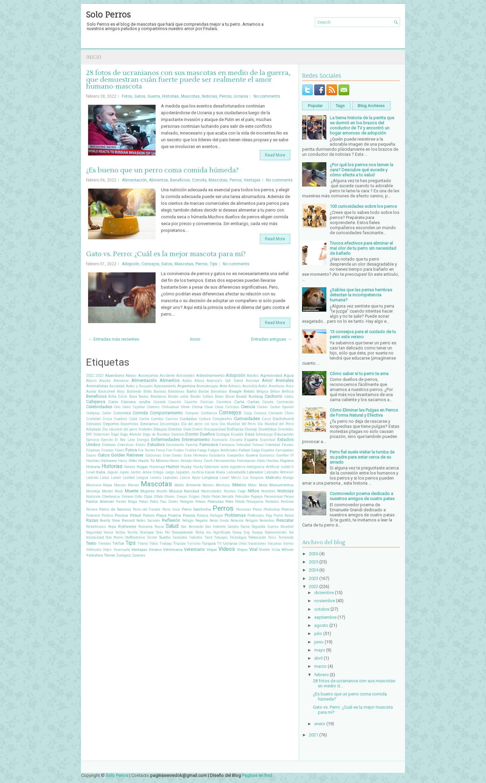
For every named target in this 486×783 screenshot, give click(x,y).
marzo (320, 666)
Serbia (120, 532)
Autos (262, 386)
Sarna (245, 526)
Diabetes (146, 429)
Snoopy (257, 532)
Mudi (119, 491)
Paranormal (273, 496)
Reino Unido (219, 520)
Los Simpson (253, 477)
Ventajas (252, 180)
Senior (108, 532)
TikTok (118, 543)
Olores (169, 496)
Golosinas (153, 455)
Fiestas (288, 445)
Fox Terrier (146, 450)
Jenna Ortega (152, 472)
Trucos (179, 543)
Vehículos (94, 549)
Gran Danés (172, 455)
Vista (276, 549)
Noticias (209, 96)
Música (175, 491)
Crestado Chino (281, 413)
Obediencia (111, 496)
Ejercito (107, 440)
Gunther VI (285, 455)
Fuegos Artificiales (223, 450)
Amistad (252, 380)
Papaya (257, 496)
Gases (91, 455)
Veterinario (194, 549)
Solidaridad (95, 537)
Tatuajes (221, 537)
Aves (290, 386)
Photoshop (272, 509)
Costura (260, 413)
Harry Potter (127, 461)
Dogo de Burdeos (156, 434)
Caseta (267, 402)
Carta (239, 401)
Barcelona (219, 391)
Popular (315, 105)
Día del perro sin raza (199, 424)
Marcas (120, 485)
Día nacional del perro (120, 429)
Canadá (159, 402)
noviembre (324, 600)
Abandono (114, 375)
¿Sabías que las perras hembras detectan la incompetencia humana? (361, 294)
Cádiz (289, 396)
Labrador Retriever (279, 472)
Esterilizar (125, 445)
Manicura (93, 485)
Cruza (107, 419)
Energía (143, 440)
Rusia (159, 526)
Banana (160, 391)
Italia (100, 472)
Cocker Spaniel (282, 407)
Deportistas (129, 424)
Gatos (139, 96)
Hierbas (272, 461)
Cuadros (120, 419)
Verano (155, 549)
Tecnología (238, 537)
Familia (192, 445)
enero (319, 723)
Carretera (223, 402)
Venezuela (121, 549)
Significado (222, 532)
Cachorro (273, 396)
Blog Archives (371, 105)
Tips (213, 264)
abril (318, 658)
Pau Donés (169, 501)
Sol (291, 532)
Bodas (144, 396)
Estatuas (109, 445)
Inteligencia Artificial (262, 467)
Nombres (268, 491)
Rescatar (285, 520)
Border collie (178, 396)
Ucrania (241, 96)
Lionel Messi (230, 477)
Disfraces (235, 429)
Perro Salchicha (196, 509)
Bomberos (158, 396)
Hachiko (92, 461)
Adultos (253, 375)
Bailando (134, 391)
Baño (191, 391)
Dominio (177, 434)
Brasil (241, 396)
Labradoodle (236, 472)
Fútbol (244, 450)
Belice (275, 391)
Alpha (187, 380)
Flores (120, 450)
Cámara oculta (135, 401)
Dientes (175, 429)
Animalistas (97, 386)
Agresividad (271, 375)
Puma (278, 515)
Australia (249, 386)
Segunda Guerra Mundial (273, 526)
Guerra (153, 96)
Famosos (208, 444)
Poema (174, 515)
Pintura (107, 515)
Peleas (200, 501)
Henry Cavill (203, 461)
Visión (264, 549)
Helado (186, 461)
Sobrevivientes (276, 532)
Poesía (189, 515)
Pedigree (186, 501)
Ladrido (92, 477)
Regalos (201, 520)
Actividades (185, 375)
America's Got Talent (225, 380)
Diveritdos (268, 429)
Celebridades (99, 406)
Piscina (121, 515)
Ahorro (91, 380)
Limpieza (210, 477)
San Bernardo (192, 526)
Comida (199, 180)
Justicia (197, 472)
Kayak (210, 472)
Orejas (182, 496)
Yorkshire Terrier (100, 555)
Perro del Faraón (147, 509)
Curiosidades (247, 418)
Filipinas (93, 450)
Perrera (92, 509)
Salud (172, 526)
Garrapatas (284, 450)
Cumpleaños (222, 419)
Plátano (149, 515)
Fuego (202, 450)
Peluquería (254, 501)
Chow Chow (213, 407)
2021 (313, 734)
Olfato (158, 496)
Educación (284, 434)
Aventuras (277, 386)
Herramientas (225, 461)
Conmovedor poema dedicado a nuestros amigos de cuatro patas (362, 496)
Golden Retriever (127, 455)
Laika (104, 477)
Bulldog (256, 396)
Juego (169, 472)
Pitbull (135, 515)
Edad (249, 434)
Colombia (122, 413)
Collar (106, 413)
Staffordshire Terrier (141, 537)
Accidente (167, 375)
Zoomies (138, 555)
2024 (313, 569)
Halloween (109, 461)
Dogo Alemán (130, 434)
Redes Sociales (148, 520)
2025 (313, 561)
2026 (313, 553)
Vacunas (275, 543)
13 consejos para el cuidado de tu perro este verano (363, 334)
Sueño (164, 537)
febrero (321, 674)
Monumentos (281, 485)
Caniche (190, 402)
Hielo (261, 461)
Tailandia (179, 537)
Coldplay (93, 413)
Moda (263, 485)
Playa (161, 515)
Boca (133, 396)
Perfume (287, 501)
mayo (319, 650)
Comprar (192, 413)
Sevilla (133, 532)
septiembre (325, 617)
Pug (269, 515)
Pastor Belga (126, 501)
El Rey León (125, 440)
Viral (253, 549)
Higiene (287, 460)
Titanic (142, 543)
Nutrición (93, 496)
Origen (194, 496)
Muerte (131, 490)
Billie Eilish (117, 396)
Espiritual (267, 440)
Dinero (197, 429)
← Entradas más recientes (113, 339)
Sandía (233, 526)
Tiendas (104, 543)
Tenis (272, 537)
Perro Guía (171, 509)
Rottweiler (127, 526)
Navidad (191, 491)
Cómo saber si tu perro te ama (359, 373)
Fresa (160, 450)
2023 (100, 375)
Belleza (288, 391)
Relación (237, 520)
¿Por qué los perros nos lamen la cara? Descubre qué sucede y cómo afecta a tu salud (361, 169)
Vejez (107, 549)
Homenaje (157, 467)
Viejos (242, 549)
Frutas (178, 450)
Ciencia (248, 406)
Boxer (219, 396)
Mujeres (147, 491)
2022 (90, 375)
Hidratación (246, 461)
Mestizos (223, 485)
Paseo (289, 496)
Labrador (255, 472)
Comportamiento (166, 412)
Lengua (142, 477)
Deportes (111, 423)
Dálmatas (94, 424)
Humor (172, 466)
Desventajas (170, 424)
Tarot (208, 537)
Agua (289, 375)
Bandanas (176, 391)
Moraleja (93, 491)
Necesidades (211, 491)
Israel (90, 472)
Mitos (252, 485)
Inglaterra (237, 467)
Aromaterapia (207, 386)
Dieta (187, 429)
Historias (170, 96)
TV (219, 543)
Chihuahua (170, 407)
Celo (117, 407)
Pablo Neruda (223, 496)
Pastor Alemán (100, 501)
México (239, 484)
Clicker (262, 407)
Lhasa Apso (190, 477)
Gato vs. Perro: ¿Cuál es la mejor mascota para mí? (166, 254)
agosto (321, 625)
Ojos (148, 496)
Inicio (93, 57)
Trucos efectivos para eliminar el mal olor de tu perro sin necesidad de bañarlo (363, 248)
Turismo (193, 543)
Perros (225, 96)
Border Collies (201, 396)
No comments (266, 96)
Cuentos (157, 419)
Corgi (248, 413)
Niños (253, 490)
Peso (257, 509)
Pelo (229, 501)
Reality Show (110, 520)
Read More (275, 155)
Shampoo (147, 532)
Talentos (195, 537)
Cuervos (171, 419)
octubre (321, 609)
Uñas (243, 543)
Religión (251, 520)
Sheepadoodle (182, 532)
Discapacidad (215, 429)
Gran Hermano (196, 455)
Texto (91, 543)
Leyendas (170, 477)
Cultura (205, 419)
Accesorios (148, 375)
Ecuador (237, 434)
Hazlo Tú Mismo (153, 460)
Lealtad (129, 477)
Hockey (129, 467)
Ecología (223, 434)
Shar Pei (163, 532)
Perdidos (272, 501)
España (251, 439)
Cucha (144, 419)
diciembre (324, 592)
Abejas (131, 375)
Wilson (287, 549)
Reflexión (171, 520)
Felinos (258, 445)
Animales (284, 380)
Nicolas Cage (235, 491)
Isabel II (287, 467)
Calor (113, 401)
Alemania (121, 380)
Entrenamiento (196, 439)
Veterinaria (173, 549)
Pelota (240, 501)
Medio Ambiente (187, 485)
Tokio (154, 543)
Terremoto (286, 537)
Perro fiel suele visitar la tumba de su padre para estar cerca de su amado (362, 457)
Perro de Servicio (115, 509)
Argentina (186, 386)
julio (318, 633)
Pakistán (242, 496)
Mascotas (190, 96)
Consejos (150, 264)
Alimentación (134, 180)
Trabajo (165, 543)
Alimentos (158, 180)
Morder (107, 491)
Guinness (267, 455)
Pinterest (93, 515)
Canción (174, 402)
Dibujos (160, 429)
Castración (285, 402)
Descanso (149, 423)
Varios (288, 543)
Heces (174, 461)
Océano (127, 496)
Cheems (153, 407)
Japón (124, 472)
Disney (251, 429)
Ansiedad (117, 386)
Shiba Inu (203, 532)
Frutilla (190, 450)
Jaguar (112, 472)
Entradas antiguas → (271, 339)
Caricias (207, 402)
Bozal (230, 396)
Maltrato (273, 477)
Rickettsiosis (96, 526)
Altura (199, 380)
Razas (92, 520)
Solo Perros (108, 14)
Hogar (142, 466)
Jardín (135, 472)
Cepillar (139, 407)
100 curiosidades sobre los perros (363, 206)
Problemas (235, 515)
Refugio (188, 520)
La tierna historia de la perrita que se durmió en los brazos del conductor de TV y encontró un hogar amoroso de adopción (362, 125)
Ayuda (91, 391)
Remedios (267, 520)
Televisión (257, 537)
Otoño (205, 496)
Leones (155, 477)
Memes (208, 485)
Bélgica (262, 391)
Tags (340, 105)
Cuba (133, 419)
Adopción (130, 264)
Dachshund (283, 418)
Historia (93, 466)
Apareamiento (165, 386)
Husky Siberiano (206, 467)
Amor (267, 380)
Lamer (116, 477)
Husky (186, 466)
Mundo (161, 491)
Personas (243, 509)
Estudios (156, 444)
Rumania (145, 526)
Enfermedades (165, 439)
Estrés (141, 445)
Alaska (105, 380)
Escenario (219, 440)
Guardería (217, 455)
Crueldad (93, 419)
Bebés (249, 391)
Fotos (127, 96)
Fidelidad (272, 445)
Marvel (133, 485)
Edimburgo (264, 434)
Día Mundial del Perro (238, 424)
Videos (226, 549)
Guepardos (235, 455)
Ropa (112, 526)
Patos (154, 501)
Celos (126, 407)
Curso (266, 419)
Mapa (107, 485)
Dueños (207, 434)
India (224, 467)
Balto (147, 391)
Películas (216, 501)
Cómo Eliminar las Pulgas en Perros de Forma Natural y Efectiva (364, 413)
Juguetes (182, 472)
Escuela (236, 440)
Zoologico (123, 555)
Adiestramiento (210, 375)
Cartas (253, 401)
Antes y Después (139, 386)
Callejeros (95, 401)
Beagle (235, 391)
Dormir (191, 434)
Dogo (115, 434)
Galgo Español (262, 450)
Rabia (289, 515)
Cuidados (188, 418)
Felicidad (243, 445)
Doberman (101, 434)
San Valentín (215, 526)
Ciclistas (232, 407)
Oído (138, 496)
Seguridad (94, 532)
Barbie (203, 391)
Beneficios (180, 180)
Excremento (175, 445)
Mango (288, 477)
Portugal (216, 515)
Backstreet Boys (111, 391)
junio (319, 641)
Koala (220, 472)
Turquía (209, 543)
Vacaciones (257, 543)
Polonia (202, 515)
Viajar (212, 549)
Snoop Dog (241, 532)
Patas (143, 501)
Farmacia (227, 445)
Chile (185, 407)
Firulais (107, 450)
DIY (89, 434)
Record (128, 520)
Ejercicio (92, 440)
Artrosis (234, 386)
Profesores (255, 515)
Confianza (209, 413)
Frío (169, 450)
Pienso (287, 509)
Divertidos (286, 429)
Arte (223, 386)
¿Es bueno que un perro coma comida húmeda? (162, 170)
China (197, 407)
